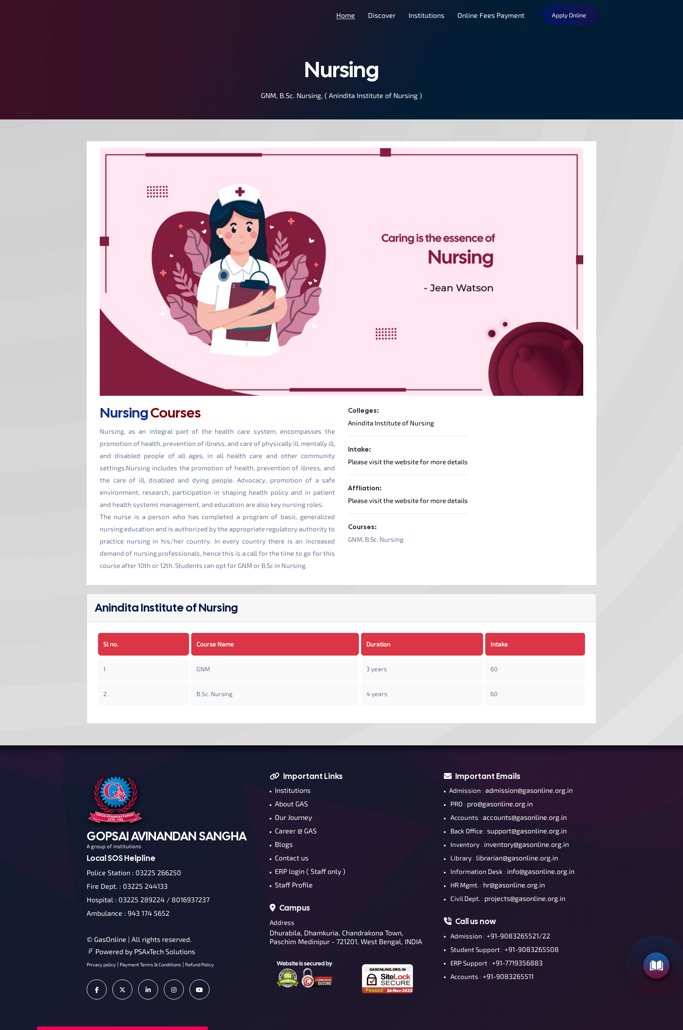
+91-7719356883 (517, 963)
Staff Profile (291, 884)
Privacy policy (101, 964)
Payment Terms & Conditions (150, 964)
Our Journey (291, 817)
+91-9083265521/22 (518, 935)
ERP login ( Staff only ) (307, 871)
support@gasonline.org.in (527, 830)
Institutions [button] (426, 15)
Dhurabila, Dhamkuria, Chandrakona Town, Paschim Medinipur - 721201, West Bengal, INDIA (346, 936)
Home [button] (345, 15)
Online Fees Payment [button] (490, 15)
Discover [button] (382, 15)
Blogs (281, 844)
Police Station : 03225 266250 (134, 872)
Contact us (289, 857)
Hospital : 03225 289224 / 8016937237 (148, 899)
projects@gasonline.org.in (524, 898)
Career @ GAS (293, 830)
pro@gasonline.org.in (500, 803)
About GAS (289, 803)
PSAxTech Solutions (164, 951)
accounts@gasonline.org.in (525, 817)
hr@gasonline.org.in (514, 884)
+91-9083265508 (531, 949)
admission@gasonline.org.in (529, 790)
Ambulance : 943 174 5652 (128, 913)
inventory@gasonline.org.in (526, 844)
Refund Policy (199, 964)
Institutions (290, 790)
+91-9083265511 (508, 976)
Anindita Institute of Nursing (391, 423)
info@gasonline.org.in (541, 871)
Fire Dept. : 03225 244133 (127, 886)
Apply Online (569, 15)
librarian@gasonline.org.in (517, 857)
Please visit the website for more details (408, 462)
